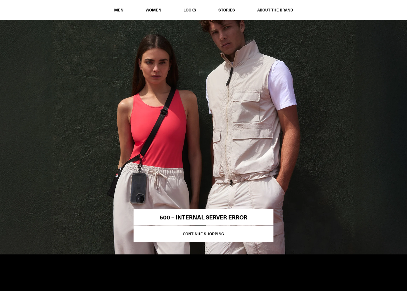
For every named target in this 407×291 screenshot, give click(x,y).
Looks (189, 10)
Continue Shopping (203, 234)
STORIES (226, 10)
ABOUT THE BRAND (275, 10)
